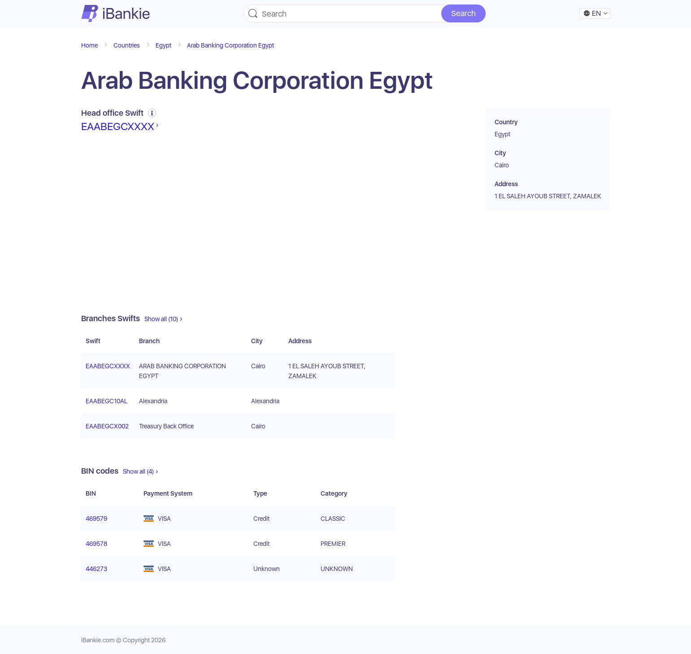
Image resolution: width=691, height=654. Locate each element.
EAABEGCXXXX (117, 126)
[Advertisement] (238, 223)
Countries (126, 45)
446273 (96, 568)
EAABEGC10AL (106, 401)
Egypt (163, 45)
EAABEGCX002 (107, 426)
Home (89, 45)
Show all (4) (138, 471)
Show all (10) (161, 319)
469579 (96, 518)
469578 (96, 543)
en (592, 13)
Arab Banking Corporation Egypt (230, 45)
